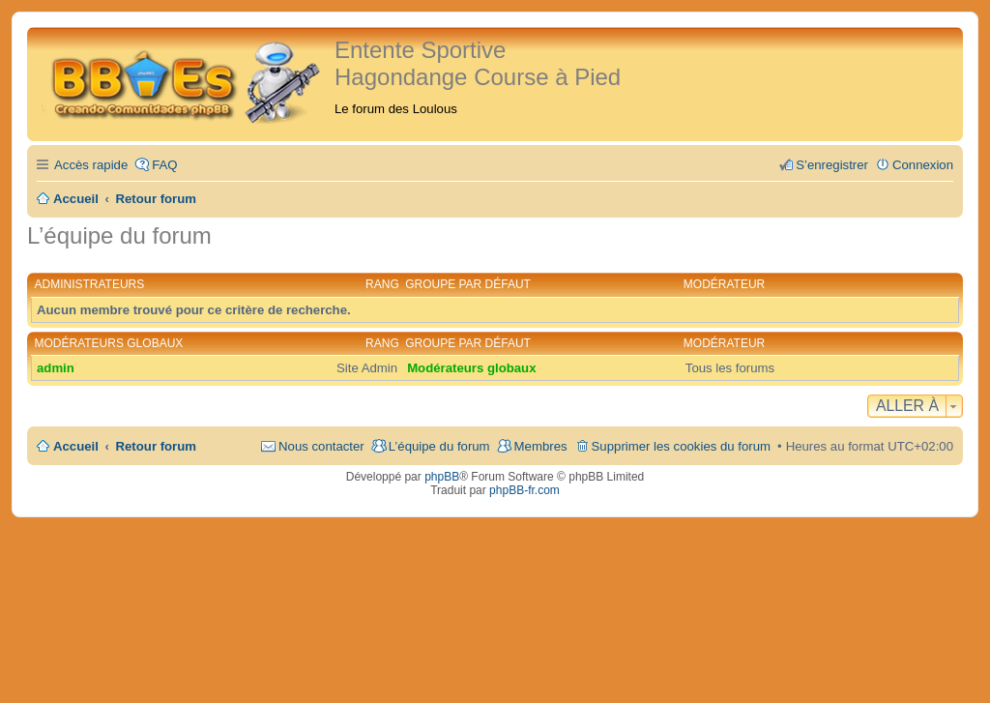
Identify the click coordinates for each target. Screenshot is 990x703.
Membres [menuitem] (541, 446)
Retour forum (156, 446)
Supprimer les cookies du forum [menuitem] (681, 446)
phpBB (441, 476)
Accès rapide (91, 165)
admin (55, 368)
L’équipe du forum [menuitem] (439, 446)
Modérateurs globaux (109, 343)
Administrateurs (90, 284)
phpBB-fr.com (524, 490)
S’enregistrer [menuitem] (832, 165)
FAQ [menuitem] (164, 165)
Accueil (76, 446)
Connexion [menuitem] (922, 165)
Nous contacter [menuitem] (321, 446)
